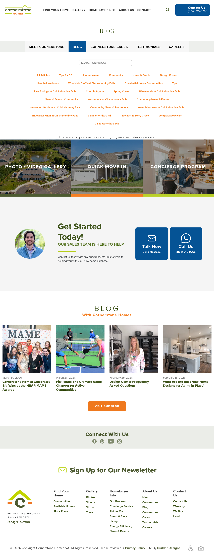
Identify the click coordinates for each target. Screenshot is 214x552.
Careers (177, 47)
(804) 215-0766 (197, 11)
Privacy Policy (134, 539)
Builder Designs (168, 539)
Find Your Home (58, 10)
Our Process (118, 492)
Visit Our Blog (107, 397)
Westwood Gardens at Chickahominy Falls (53, 101)
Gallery (80, 10)
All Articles (37, 74)
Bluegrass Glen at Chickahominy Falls (52, 108)
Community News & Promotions (109, 101)
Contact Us (180, 492)
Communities (62, 492)
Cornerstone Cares (109, 47)
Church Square (94, 88)
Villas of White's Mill (99, 108)
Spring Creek (123, 88)
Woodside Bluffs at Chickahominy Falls (90, 81)
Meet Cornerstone (46, 47)
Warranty (179, 497)
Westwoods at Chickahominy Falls (162, 88)
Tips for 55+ (63, 74)
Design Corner (174, 74)
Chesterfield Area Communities (145, 81)
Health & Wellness (45, 81)
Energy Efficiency (121, 517)
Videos (90, 493)
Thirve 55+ (116, 502)
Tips (177, 81)
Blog (77, 47)
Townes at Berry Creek (136, 108)
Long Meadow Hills (173, 108)
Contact (145, 10)
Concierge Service (121, 497)
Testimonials (148, 47)
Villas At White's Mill (107, 114)
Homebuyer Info (103, 10)
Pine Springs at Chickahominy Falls (52, 88)
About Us (127, 10)
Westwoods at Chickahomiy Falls (107, 94)
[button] (167, 10)
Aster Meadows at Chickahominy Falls (163, 101)
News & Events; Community (59, 94)
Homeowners (90, 74)
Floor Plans (61, 502)
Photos (90, 488)
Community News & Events (155, 94)
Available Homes (64, 497)
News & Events (145, 74)
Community (117, 74)
